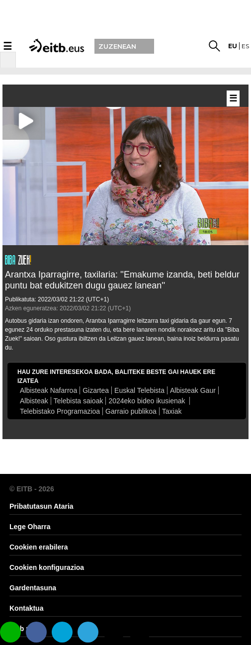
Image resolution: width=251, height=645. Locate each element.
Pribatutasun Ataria (41, 506)
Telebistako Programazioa (60, 411)
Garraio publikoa (131, 411)
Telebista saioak (78, 401)
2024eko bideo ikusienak (147, 401)
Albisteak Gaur (193, 390)
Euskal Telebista (139, 390)
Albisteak (34, 401)
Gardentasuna (32, 588)
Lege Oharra (29, 527)
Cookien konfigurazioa (46, 567)
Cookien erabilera (38, 547)
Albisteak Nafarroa (48, 390)
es (245, 46)
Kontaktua (26, 608)
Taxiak (172, 411)
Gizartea (96, 390)
